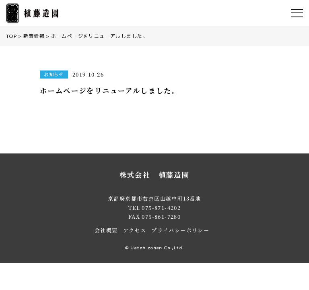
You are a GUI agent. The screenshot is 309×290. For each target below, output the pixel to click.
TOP (11, 36)
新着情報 (34, 36)
